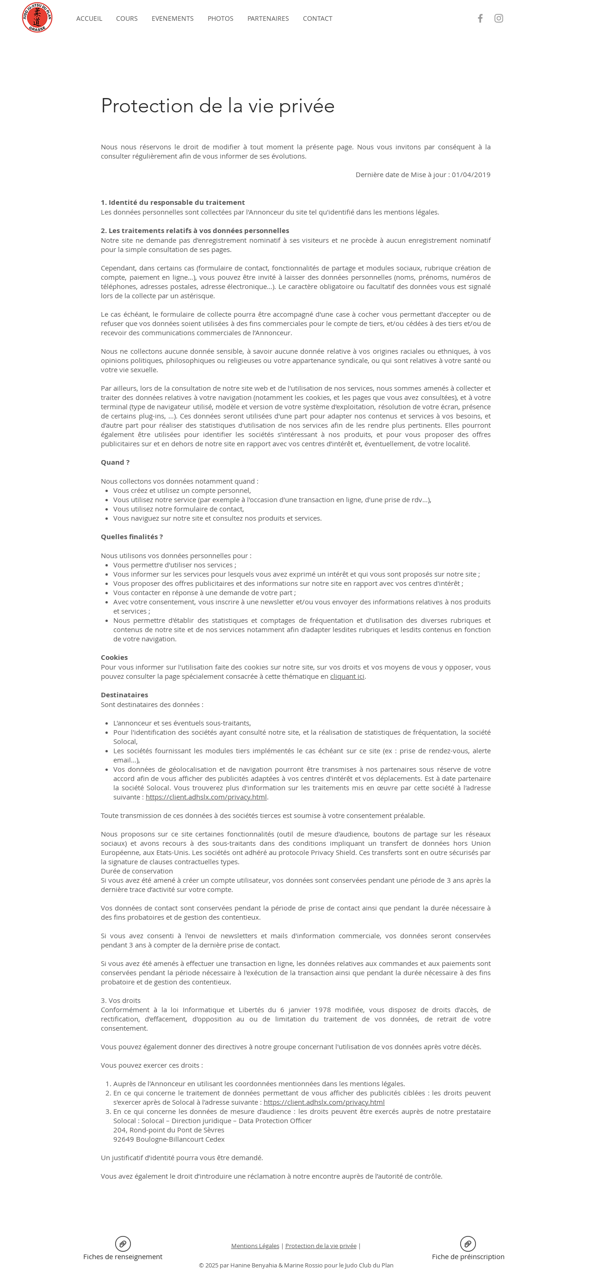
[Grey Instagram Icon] (499, 18)
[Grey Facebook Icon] (480, 18)
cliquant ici (347, 676)
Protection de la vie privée (321, 1246)
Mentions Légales (255, 1246)
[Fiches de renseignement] (122, 1250)
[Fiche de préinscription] (468, 1250)
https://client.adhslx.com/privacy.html (206, 796)
